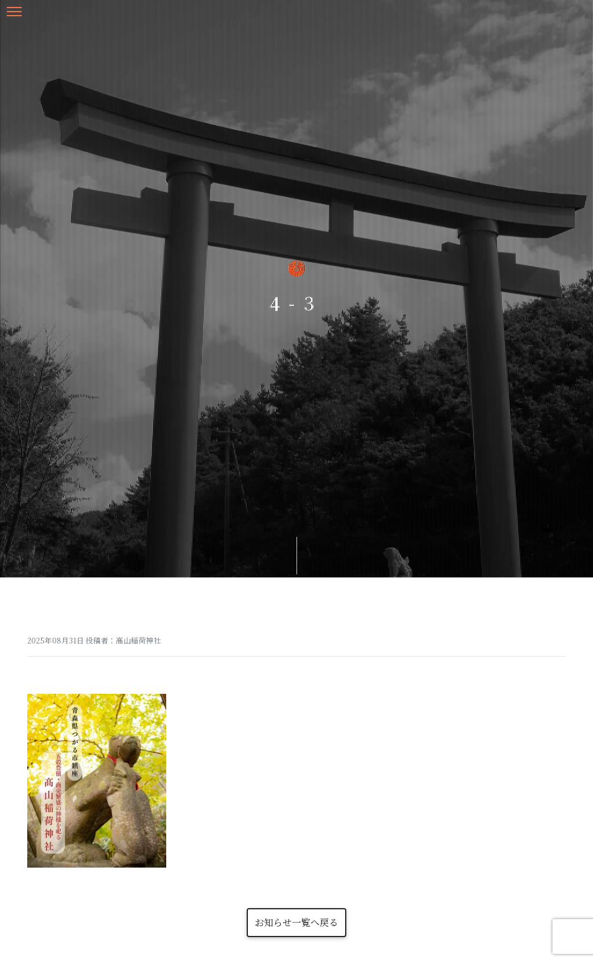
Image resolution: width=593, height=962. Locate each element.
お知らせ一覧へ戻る (296, 922)
